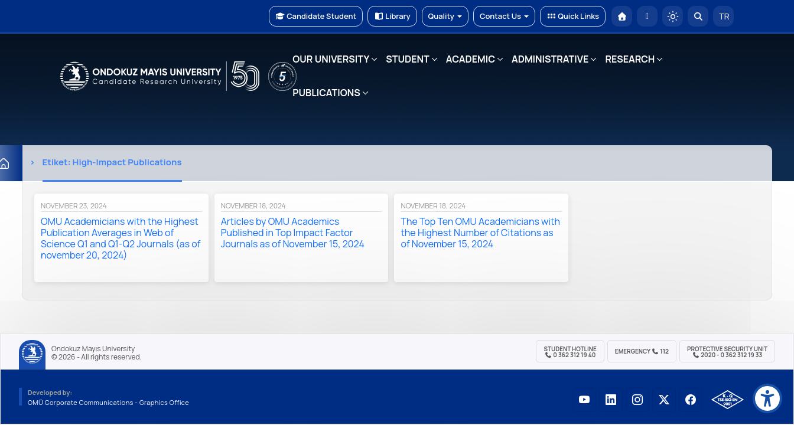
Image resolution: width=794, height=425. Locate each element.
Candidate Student (315, 16)
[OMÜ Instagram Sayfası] (637, 399)
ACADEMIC (470, 59)
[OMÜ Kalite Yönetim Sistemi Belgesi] (727, 399)
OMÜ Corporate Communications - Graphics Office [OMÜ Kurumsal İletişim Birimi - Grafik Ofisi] (108, 402)
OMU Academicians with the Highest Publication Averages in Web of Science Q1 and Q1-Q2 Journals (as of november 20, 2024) (120, 238)
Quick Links (572, 16)
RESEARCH (630, 59)
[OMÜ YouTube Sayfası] (584, 399)
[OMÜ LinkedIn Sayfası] (611, 399)
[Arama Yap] (698, 16)
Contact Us (504, 16)
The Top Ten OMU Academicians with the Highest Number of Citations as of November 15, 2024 (480, 232)
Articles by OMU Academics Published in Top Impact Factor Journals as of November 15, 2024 (293, 232)
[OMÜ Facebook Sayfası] (690, 399)
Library (392, 16)
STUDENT (407, 59)
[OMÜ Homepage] (621, 16)
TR (724, 16)
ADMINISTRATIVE (550, 59)
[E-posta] (647, 16)
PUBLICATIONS (326, 92)
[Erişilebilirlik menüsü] (767, 398)
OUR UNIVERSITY (330, 59)
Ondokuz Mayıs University (93, 349)
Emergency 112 (642, 351)
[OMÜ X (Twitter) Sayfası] (664, 399)
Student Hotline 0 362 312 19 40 (570, 352)
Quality (445, 16)
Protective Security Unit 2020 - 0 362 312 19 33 (727, 352)
